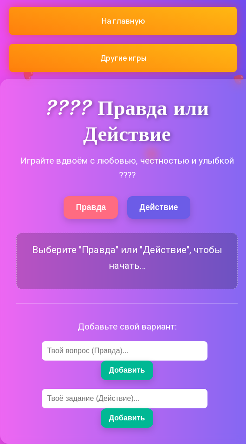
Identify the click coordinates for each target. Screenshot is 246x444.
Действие (158, 207)
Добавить (127, 370)
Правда (91, 207)
